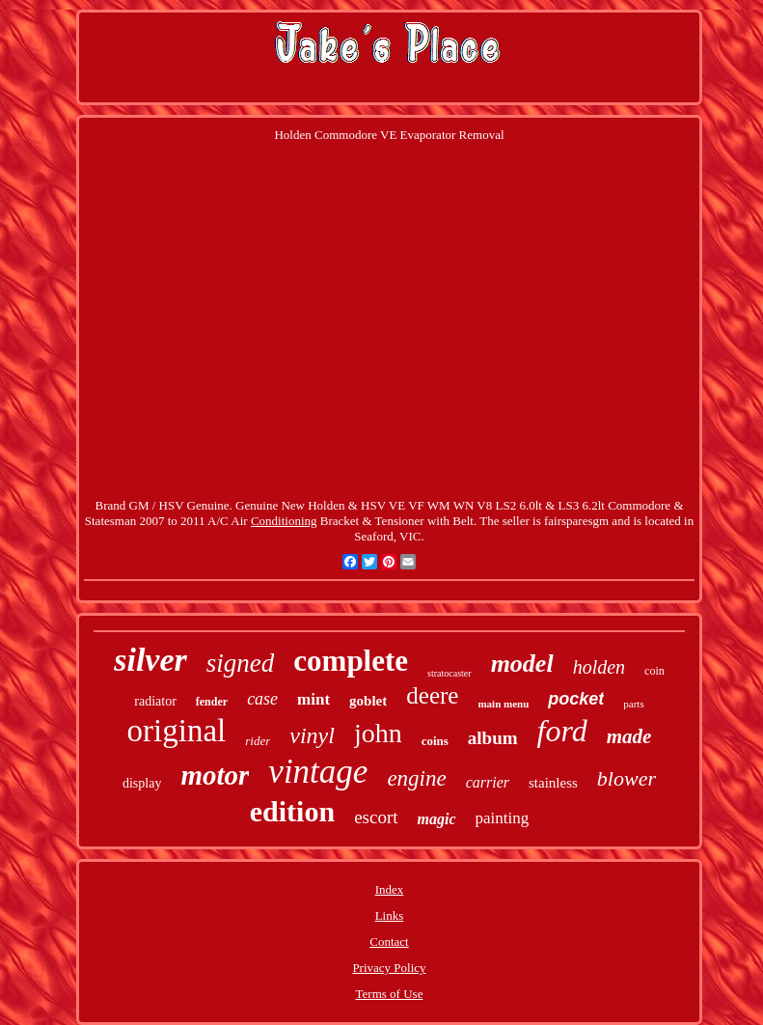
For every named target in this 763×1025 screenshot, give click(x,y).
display (142, 783)
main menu (503, 703)
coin (654, 671)
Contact (388, 941)
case (262, 698)
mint (313, 699)
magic (437, 819)
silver (150, 660)
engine (416, 778)
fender (212, 701)
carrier (487, 782)
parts (633, 703)
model (522, 664)
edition (292, 811)
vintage (318, 771)
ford (562, 730)
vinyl (312, 735)
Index (389, 889)
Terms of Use (389, 993)
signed (240, 663)
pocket (576, 698)
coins (435, 741)
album (493, 738)
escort (375, 817)
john (378, 733)
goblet (368, 700)
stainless (553, 782)
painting (503, 818)
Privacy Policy (388, 967)
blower (626, 778)
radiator (155, 701)
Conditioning (284, 520)
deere (432, 695)
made (629, 736)
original (177, 730)
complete (350, 661)
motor (214, 775)
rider (257, 741)
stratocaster (449, 673)
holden (599, 667)
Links (389, 915)
